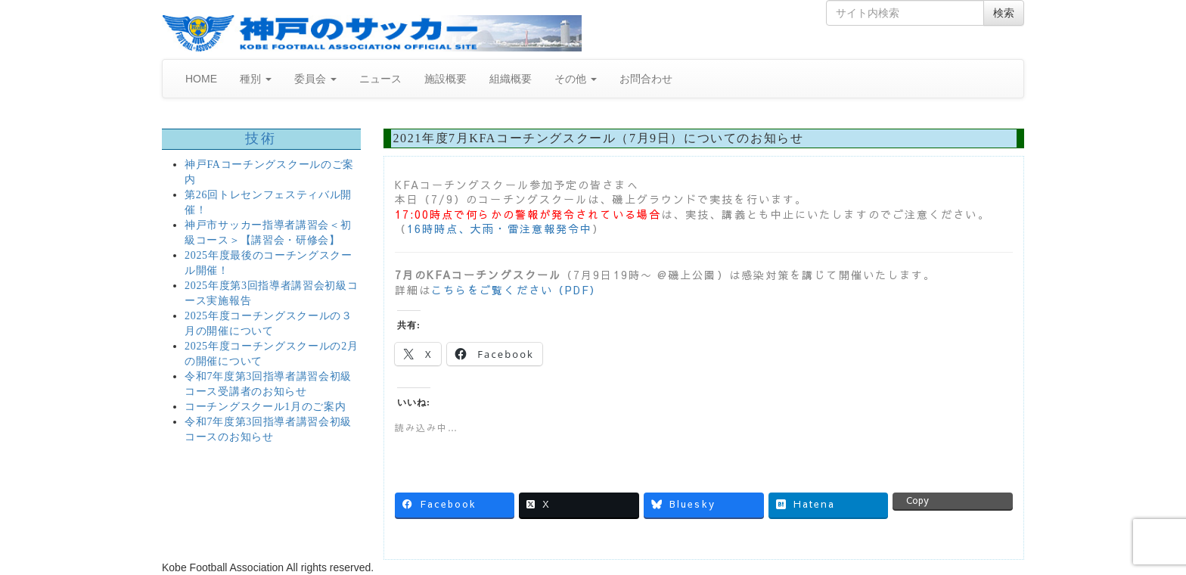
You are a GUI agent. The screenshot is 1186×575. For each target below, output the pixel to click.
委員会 (315, 79)
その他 (575, 79)
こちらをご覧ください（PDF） (516, 289)
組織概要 (510, 79)
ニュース (380, 79)
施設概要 (445, 79)
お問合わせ (645, 79)
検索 (1003, 13)
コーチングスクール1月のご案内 (265, 406)
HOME (201, 79)
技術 (261, 138)
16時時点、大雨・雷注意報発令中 (500, 228)
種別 (256, 79)
